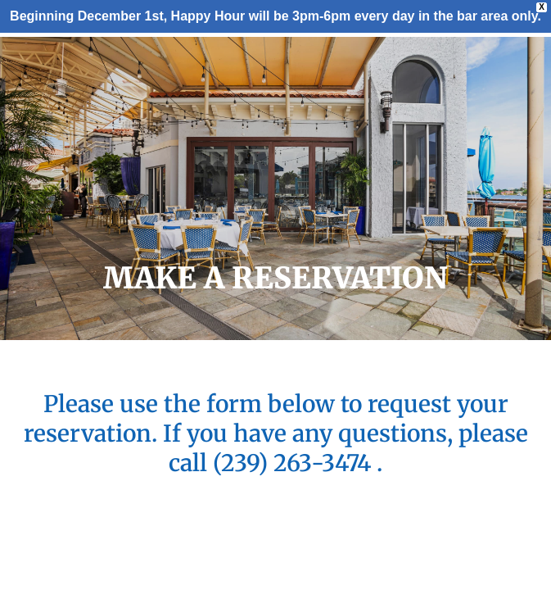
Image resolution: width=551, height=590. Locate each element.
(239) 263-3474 (295, 463)
